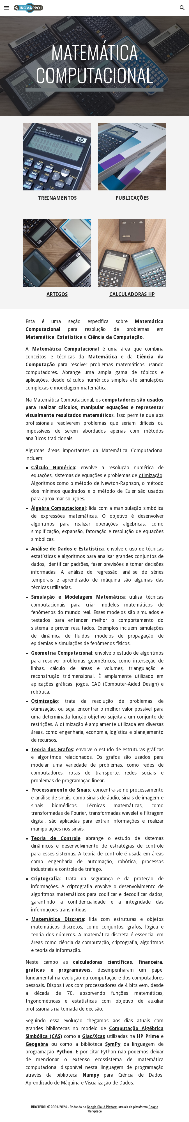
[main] (94, 66)
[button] (6, 7)
